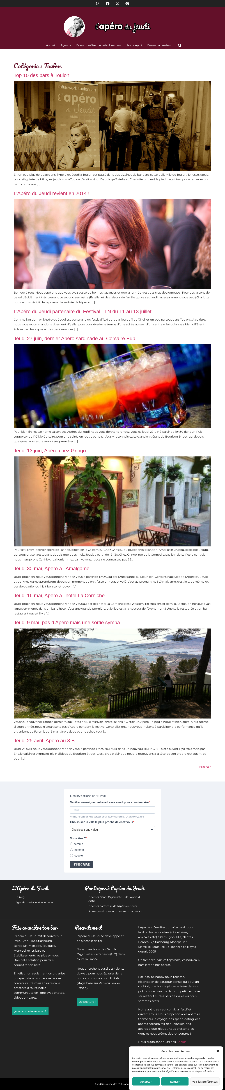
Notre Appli (134, 45)
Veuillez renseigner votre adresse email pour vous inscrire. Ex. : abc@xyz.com (107, 817)
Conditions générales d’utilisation (112, 1084)
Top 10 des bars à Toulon (41, 75)
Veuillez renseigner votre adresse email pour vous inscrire (109, 802)
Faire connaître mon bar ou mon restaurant (115, 911)
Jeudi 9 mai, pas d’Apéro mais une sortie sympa (67, 622)
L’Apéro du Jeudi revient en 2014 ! (51, 193)
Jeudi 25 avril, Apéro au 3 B (44, 740)
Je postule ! (87, 1001)
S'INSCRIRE (81, 864)
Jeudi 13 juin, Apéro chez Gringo (50, 450)
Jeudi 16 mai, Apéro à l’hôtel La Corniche (59, 595)
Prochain (207, 767)
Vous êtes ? (78, 838)
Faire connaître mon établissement (99, 45)
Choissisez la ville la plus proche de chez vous (101, 822)
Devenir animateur (159, 45)
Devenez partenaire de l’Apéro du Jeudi (112, 906)
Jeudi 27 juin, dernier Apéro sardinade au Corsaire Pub (74, 338)
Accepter (145, 1081)
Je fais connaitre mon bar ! (30, 1011)
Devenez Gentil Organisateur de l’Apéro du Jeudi (114, 898)
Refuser (175, 1081)
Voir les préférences (205, 1081)
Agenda (66, 45)
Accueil (50, 45)
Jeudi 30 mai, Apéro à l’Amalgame (51, 568)
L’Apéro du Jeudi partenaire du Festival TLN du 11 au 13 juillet (82, 311)
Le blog (20, 897)
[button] (218, 1051)
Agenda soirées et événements (34, 902)
